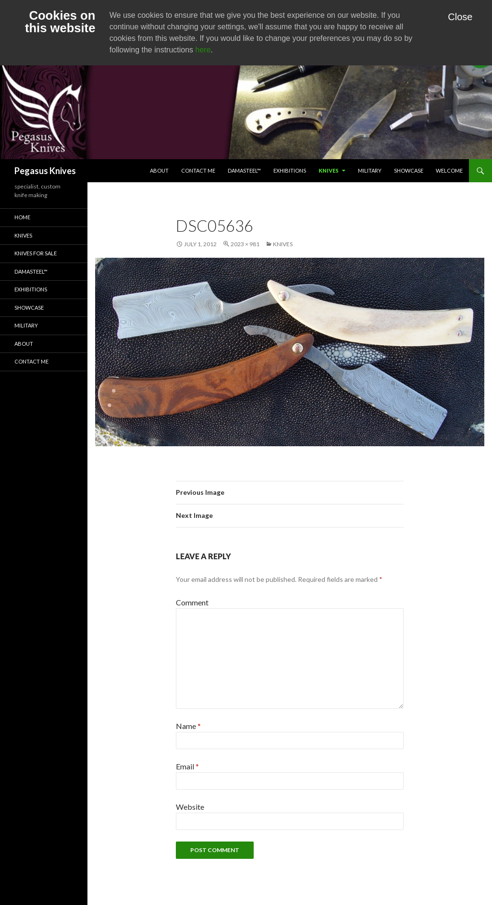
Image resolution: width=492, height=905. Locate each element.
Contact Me (198, 170)
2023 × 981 (245, 244)
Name (188, 725)
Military (369, 170)
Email (187, 766)
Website (190, 806)
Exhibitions (289, 170)
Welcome (449, 170)
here (203, 50)
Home (22, 217)
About (159, 170)
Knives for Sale (35, 253)
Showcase (408, 170)
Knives (329, 170)
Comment (192, 602)
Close (460, 17)
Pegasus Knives (45, 170)
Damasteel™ (244, 170)
